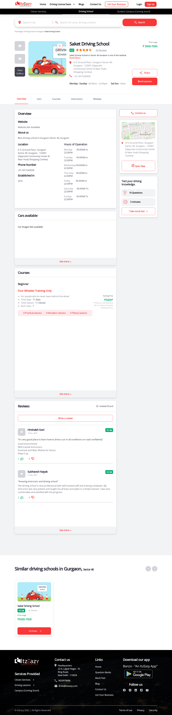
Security (153, 710)
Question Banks (103, 672)
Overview (21, 98)
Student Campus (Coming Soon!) (133, 11)
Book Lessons (145, 81)
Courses (56, 99)
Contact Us (95, 4)
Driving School (86, 11)
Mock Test (100, 678)
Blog (97, 683)
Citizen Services (38, 11)
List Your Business (116, 4)
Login (139, 4)
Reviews (101, 50)
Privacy (140, 710)
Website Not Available (29, 127)
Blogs (81, 4)
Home (43, 4)
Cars (39, 99)
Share (145, 72)
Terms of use (125, 710)
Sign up (150, 4)
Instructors (77, 99)
